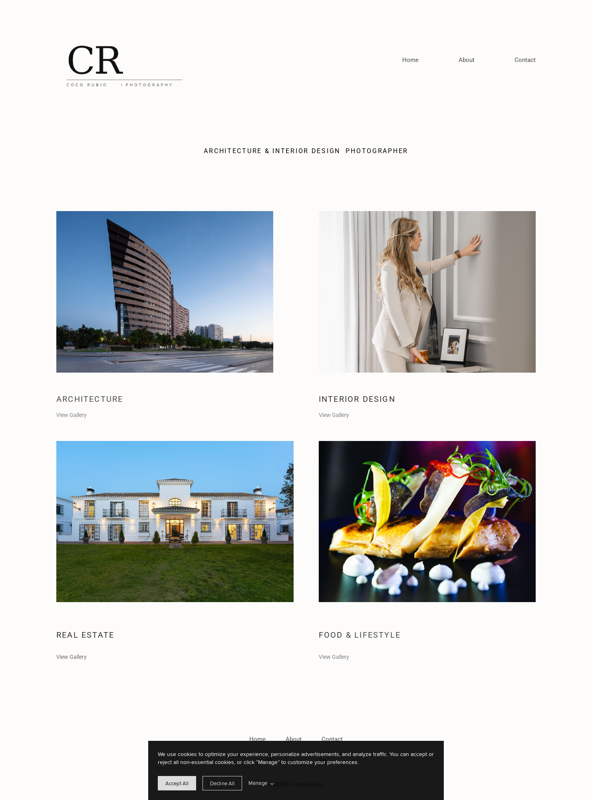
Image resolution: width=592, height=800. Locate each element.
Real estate (85, 635)
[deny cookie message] (222, 783)
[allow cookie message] (177, 783)
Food (332, 635)
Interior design (358, 399)
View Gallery (71, 415)
